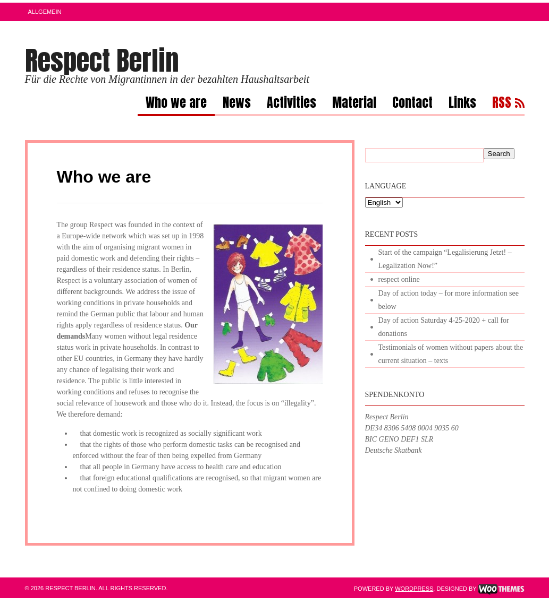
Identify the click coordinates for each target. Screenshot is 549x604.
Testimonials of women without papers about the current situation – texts (450, 354)
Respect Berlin (102, 60)
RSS (501, 104)
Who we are (176, 104)
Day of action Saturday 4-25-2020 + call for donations (443, 327)
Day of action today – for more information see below (448, 299)
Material (354, 104)
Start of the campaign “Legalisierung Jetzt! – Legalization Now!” (445, 259)
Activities (291, 104)
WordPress (414, 588)
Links (462, 104)
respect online (399, 279)
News (237, 104)
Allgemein (45, 11)
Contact (412, 104)
